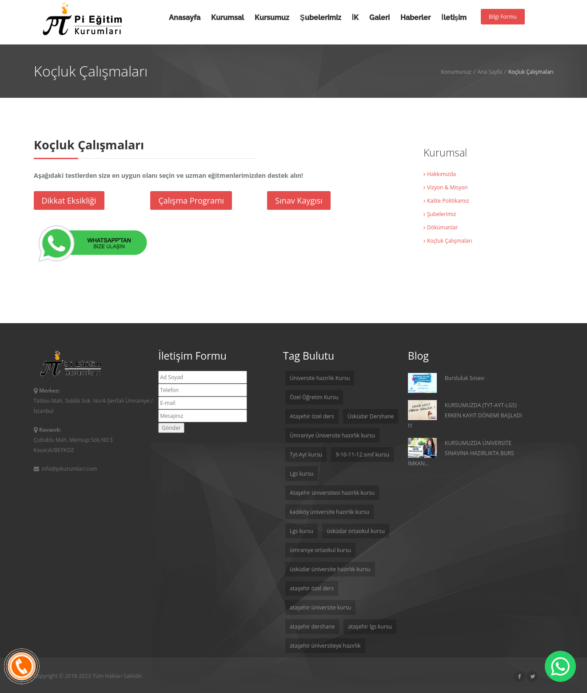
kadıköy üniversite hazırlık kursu (329, 512)
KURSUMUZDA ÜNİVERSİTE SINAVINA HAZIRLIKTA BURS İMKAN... (461, 452)
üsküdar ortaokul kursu (356, 531)
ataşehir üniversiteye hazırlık (325, 645)
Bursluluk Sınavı (446, 383)
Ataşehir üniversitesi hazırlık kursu (332, 493)
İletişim (454, 17)
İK (355, 17)
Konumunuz (456, 72)
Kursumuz (272, 17)
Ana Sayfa (490, 72)
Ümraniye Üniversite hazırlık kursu (332, 435)
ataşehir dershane (312, 626)
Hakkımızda (439, 174)
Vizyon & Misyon (445, 187)
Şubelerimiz (320, 17)
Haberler (415, 17)
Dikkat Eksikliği (69, 200)
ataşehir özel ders (312, 588)
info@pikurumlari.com (65, 469)
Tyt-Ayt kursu (306, 454)
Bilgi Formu (503, 16)
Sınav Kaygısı (299, 200)
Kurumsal (227, 17)
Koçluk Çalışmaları (447, 240)
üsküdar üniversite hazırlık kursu (330, 569)
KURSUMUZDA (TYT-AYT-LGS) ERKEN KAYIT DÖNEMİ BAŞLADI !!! (465, 414)
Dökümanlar (440, 227)
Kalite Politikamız (446, 200)
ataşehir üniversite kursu (320, 607)
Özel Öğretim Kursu (314, 397)
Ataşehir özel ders (312, 416)
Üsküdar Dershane (370, 416)
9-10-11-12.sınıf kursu (362, 454)
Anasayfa (184, 17)
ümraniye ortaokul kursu (320, 550)
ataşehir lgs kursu (370, 626)
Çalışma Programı (191, 200)
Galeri (379, 17)
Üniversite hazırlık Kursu (320, 378)
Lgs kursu (301, 473)
